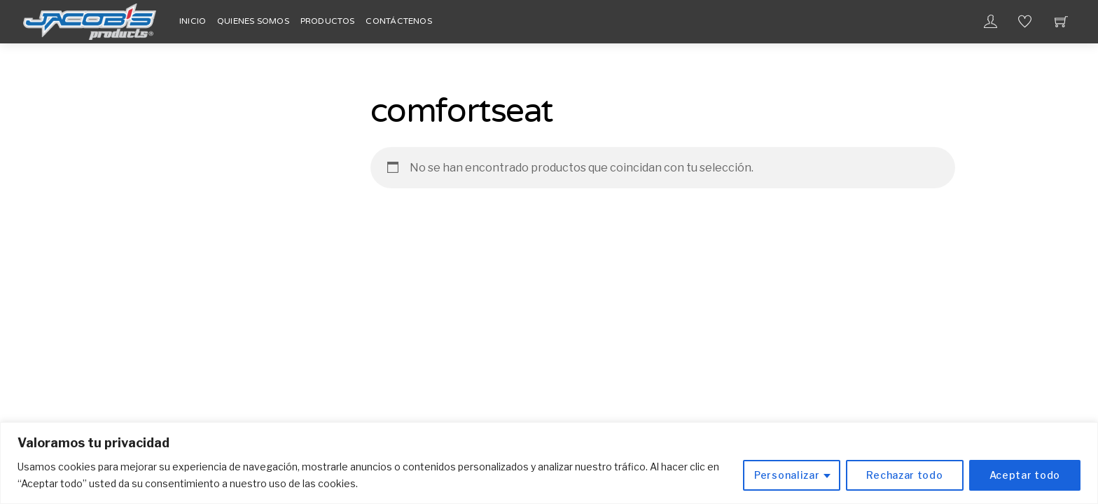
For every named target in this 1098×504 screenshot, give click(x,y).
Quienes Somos (253, 21)
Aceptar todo (1024, 475)
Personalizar (786, 475)
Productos (327, 21)
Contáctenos (399, 21)
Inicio (192, 21)
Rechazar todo (904, 475)
